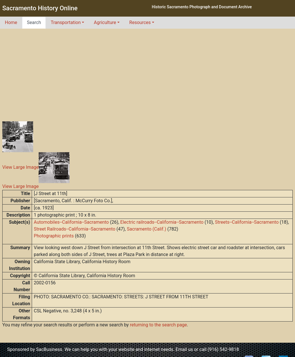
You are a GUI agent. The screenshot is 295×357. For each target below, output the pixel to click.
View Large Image (20, 167)
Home (11, 22)
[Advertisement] (147, 71)
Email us (184, 349)
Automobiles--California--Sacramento (71, 222)
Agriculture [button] (105, 22)
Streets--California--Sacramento (247, 222)
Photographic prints (54, 236)
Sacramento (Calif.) (146, 229)
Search (34, 22)
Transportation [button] (66, 22)
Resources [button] (140, 22)
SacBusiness (49, 349)
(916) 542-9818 (223, 349)
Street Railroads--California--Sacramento (74, 229)
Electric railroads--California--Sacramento (161, 222)
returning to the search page (158, 325)
